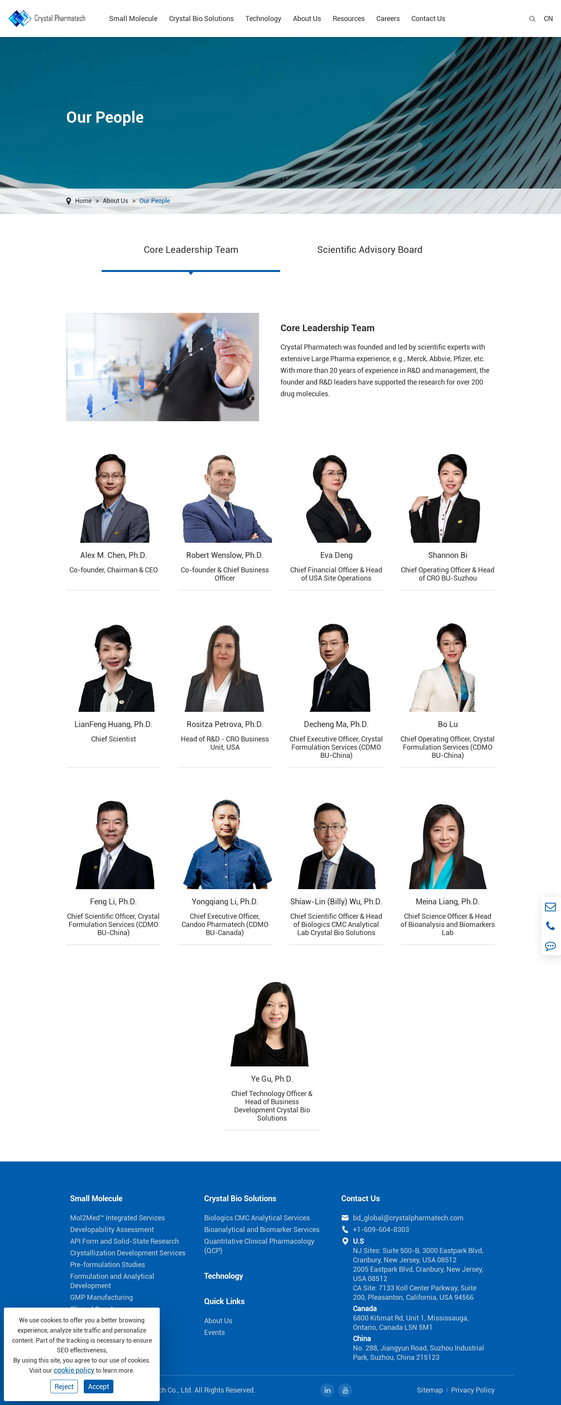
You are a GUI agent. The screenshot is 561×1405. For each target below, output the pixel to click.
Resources (349, 18)
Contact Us (428, 18)
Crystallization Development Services (127, 1253)
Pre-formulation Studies (107, 1264)
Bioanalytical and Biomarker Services (261, 1229)
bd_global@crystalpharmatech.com (402, 1218)
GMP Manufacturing (101, 1297)
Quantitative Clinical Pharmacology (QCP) (259, 1246)
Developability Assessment (112, 1229)
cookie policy (74, 1370)
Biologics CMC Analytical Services (257, 1218)
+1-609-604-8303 (375, 1229)
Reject (64, 1386)
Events (214, 1332)
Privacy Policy (473, 1390)
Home (83, 201)
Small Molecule (133, 18)
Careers (388, 18)
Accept (98, 1386)
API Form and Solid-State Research (124, 1241)
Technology (263, 18)
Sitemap (430, 1390)
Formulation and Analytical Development (112, 1281)
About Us (307, 18)
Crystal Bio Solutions (201, 18)
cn (548, 18)
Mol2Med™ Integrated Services (117, 1218)
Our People (154, 201)
